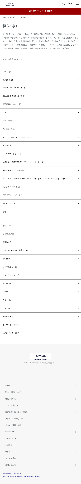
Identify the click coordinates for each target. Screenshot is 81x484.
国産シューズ (8, 317)
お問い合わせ (10, 465)
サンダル (6, 308)
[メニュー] (77, 4)
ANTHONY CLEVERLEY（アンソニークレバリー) (23, 162)
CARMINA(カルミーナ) (12, 104)
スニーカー (7, 283)
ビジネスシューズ (10, 267)
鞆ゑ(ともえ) (13, 17)
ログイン (8, 452)
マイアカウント (11, 438)
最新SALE (7, 242)
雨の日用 (6, 259)
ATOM (12, 432)
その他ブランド (9, 203)
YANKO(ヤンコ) (9, 129)
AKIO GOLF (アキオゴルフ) (14, 88)
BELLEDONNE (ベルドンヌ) (14, 96)
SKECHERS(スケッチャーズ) (14, 170)
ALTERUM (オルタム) (11, 187)
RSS (7, 432)
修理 (4, 212)
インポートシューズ (11, 325)
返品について (10, 399)
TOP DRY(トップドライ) (12, 195)
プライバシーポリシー (14, 419)
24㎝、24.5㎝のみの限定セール (15, 250)
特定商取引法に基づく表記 (16, 412)
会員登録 (8, 445)
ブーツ (5, 292)
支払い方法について (13, 405)
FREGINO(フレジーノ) (12, 154)
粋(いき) (23, 17)
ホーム (4, 17)
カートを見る (10, 458)
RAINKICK (7, 145)
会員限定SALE (8, 234)
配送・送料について (13, 392)
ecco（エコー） (9, 121)
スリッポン (7, 300)
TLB (4, 112)
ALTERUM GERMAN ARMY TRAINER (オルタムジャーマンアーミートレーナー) (35, 179)
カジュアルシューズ (11, 275)
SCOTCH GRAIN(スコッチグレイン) (17, 137)
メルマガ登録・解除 (13, 425)
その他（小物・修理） (12, 333)
